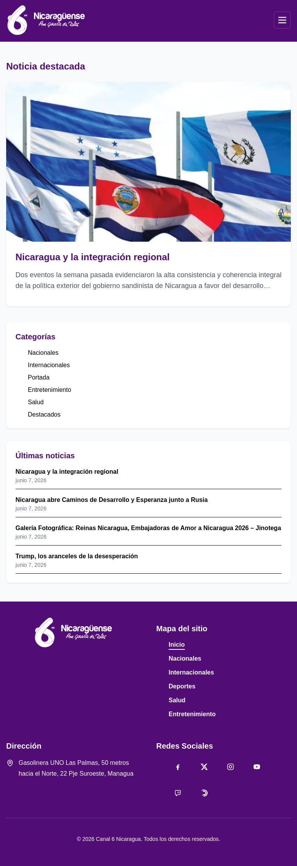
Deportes (182, 686)
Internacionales (49, 365)
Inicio (177, 644)
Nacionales (43, 352)
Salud (36, 402)
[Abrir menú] (282, 20)
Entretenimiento (49, 389)
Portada (39, 377)
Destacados (44, 414)
